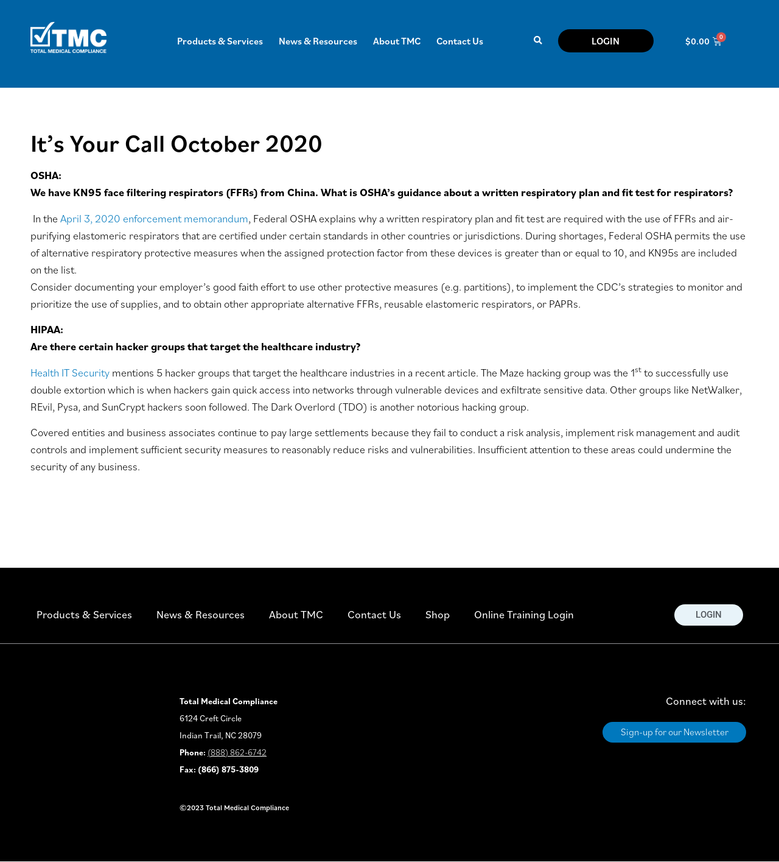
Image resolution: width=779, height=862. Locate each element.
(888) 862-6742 (237, 752)
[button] (537, 41)
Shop (437, 614)
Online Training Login (524, 614)
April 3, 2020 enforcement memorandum (154, 218)
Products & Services (220, 41)
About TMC (397, 41)
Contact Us (459, 41)
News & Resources (318, 41)
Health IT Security (70, 373)
